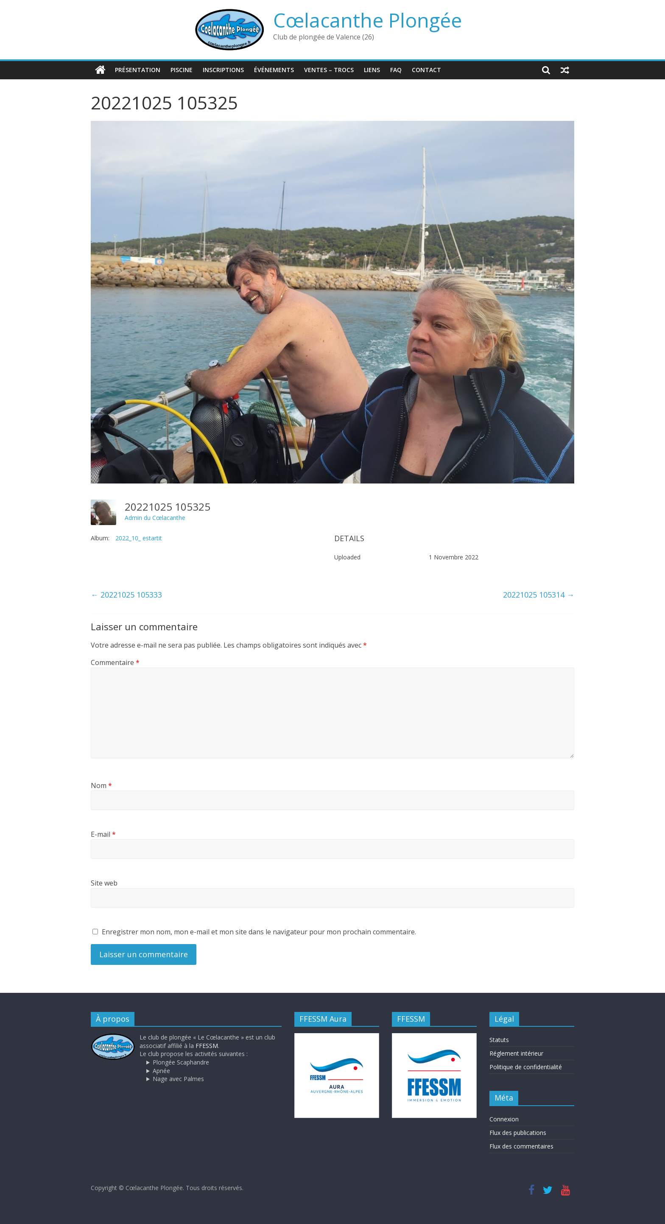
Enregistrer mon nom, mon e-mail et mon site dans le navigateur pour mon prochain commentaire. (259, 931)
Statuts (499, 1040)
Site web (104, 883)
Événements (274, 70)
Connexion (504, 1119)
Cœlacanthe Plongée (367, 20)
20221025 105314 (538, 595)
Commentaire (115, 662)
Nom (101, 785)
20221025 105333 (126, 595)
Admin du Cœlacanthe (155, 518)
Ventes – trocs (329, 70)
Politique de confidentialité (525, 1067)
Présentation (137, 70)
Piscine (181, 70)
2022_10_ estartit (138, 538)
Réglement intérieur (516, 1053)
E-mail (103, 834)
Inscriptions (223, 70)
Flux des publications (517, 1133)
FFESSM (207, 1046)
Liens (372, 70)
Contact (426, 70)
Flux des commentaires (521, 1146)
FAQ (396, 70)
